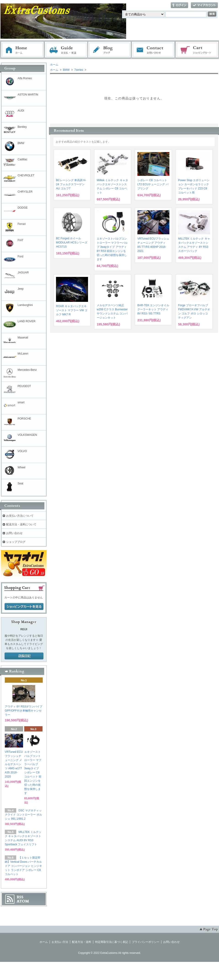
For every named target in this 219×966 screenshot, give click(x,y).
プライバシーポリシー (145, 942)
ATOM (23, 901)
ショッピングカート (197, 50)
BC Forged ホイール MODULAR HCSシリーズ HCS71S (71, 242)
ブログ (109, 50)
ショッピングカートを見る (24, 606)
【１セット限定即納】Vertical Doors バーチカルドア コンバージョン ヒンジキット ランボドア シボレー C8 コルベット (23, 866)
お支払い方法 (60, 942)
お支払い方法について (20, 515)
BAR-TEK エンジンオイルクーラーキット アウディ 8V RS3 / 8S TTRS (153, 309)
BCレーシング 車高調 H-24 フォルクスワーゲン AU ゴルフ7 (71, 184)
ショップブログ (15, 541)
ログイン (179, 5)
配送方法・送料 (81, 942)
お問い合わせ (153, 50)
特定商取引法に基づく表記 (111, 942)
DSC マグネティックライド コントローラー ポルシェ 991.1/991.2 (23, 814)
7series (78, 69)
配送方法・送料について (21, 524)
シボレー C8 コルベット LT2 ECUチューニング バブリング (152, 184)
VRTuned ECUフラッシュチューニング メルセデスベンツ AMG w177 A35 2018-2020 (14, 764)
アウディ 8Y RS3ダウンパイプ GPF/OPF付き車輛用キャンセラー (23, 710)
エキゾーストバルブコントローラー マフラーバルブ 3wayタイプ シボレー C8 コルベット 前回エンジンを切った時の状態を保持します (33, 772)
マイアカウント (204, 5)
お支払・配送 (66, 50)
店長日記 (24, 656)
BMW (66, 69)
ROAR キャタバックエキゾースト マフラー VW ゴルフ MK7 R (71, 310)
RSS (20, 897)
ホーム (22, 50)
